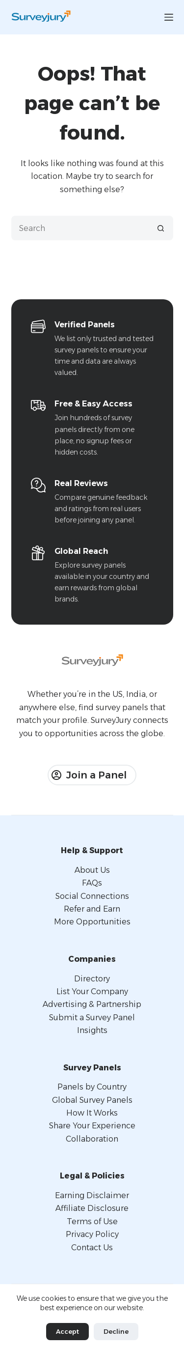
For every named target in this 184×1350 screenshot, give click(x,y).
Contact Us (92, 1247)
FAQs (92, 883)
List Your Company (92, 991)
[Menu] (168, 17)
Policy (107, 1234)
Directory (92, 978)
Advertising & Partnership (92, 1004)
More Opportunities (92, 921)
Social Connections (92, 896)
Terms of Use (92, 1221)
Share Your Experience (92, 1125)
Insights (92, 1030)
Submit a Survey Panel (92, 1017)
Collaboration (92, 1139)
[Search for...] (80, 228)
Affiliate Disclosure (92, 1208)
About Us (92, 870)
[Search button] (161, 228)
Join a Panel (89, 775)
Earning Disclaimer (92, 1195)
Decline (116, 1331)
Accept (67, 1331)
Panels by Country (92, 1086)
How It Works (92, 1113)
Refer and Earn (92, 909)
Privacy (80, 1234)
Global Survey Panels (92, 1100)
